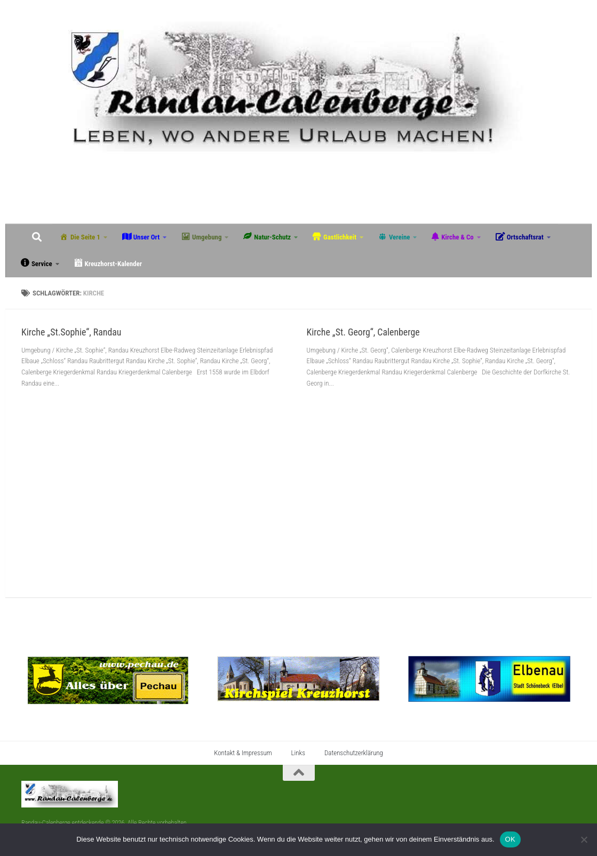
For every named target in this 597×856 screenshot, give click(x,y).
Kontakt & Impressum (243, 753)
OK (510, 839)
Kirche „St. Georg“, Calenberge (363, 332)
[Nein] (583, 839)
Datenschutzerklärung (353, 753)
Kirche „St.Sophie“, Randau (71, 332)
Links (298, 753)
